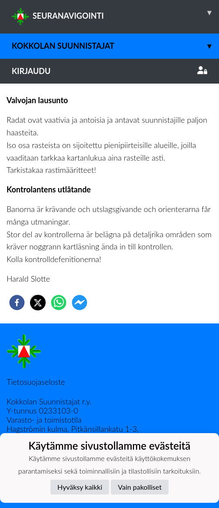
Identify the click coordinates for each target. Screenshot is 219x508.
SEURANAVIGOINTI (115, 12)
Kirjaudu (109, 71)
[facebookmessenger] (79, 302)
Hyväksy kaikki (79, 487)
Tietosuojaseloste (36, 382)
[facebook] (17, 302)
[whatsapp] (58, 302)
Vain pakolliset (140, 487)
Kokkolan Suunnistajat (115, 46)
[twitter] (38, 302)
